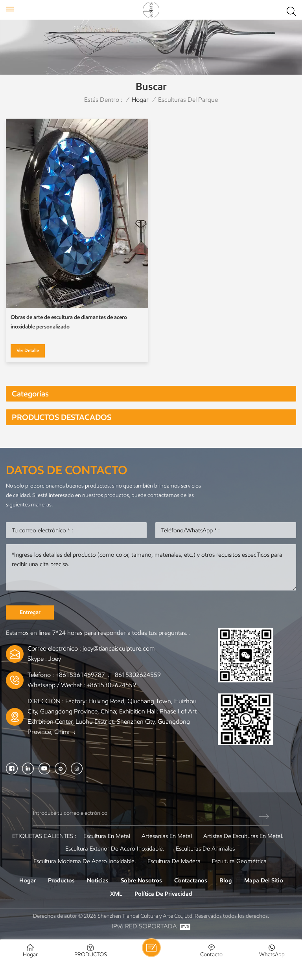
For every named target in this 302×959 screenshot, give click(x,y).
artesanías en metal (167, 836)
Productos (61, 880)
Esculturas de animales (205, 848)
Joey (54, 658)
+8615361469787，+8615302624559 (108, 674)
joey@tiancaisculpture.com (119, 648)
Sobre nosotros (141, 880)
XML (116, 893)
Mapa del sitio (263, 880)
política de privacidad (163, 893)
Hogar (140, 100)
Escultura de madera (174, 861)
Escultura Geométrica (239, 861)
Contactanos (190, 880)
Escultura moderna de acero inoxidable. (84, 861)
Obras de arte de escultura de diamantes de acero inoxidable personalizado (69, 322)
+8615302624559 (111, 685)
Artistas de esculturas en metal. (243, 836)
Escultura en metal (106, 836)
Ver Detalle (28, 350)
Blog (225, 880)
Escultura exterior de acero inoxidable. (114, 848)
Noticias (98, 880)
